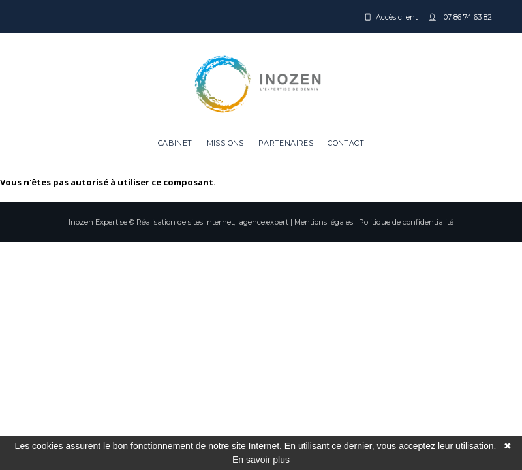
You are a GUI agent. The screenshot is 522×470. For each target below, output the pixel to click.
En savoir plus (261, 459)
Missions (225, 143)
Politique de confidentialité (406, 222)
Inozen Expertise (98, 222)
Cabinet (175, 143)
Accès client (397, 17)
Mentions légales (323, 222)
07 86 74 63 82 (467, 17)
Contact (346, 143)
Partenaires (285, 143)
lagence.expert (262, 222)
